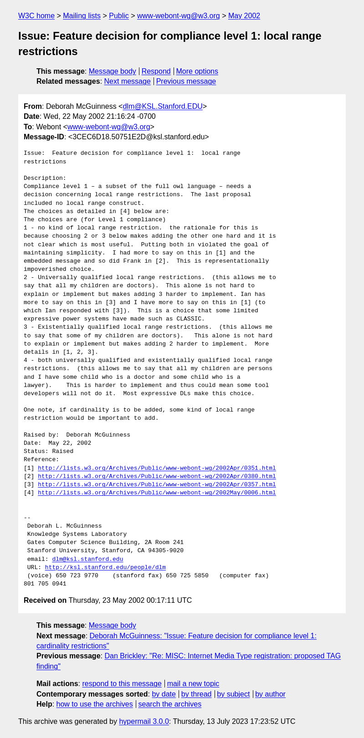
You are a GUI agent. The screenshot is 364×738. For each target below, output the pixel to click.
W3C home (36, 16)
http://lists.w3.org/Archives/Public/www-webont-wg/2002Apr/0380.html (157, 477)
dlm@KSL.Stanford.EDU (162, 106)
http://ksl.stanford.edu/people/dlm (105, 568)
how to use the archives (94, 704)
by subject (233, 694)
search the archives (170, 704)
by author (270, 694)
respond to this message (121, 683)
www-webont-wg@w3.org (178, 16)
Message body (112, 71)
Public (119, 16)
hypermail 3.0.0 (144, 721)
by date (163, 694)
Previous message (186, 81)
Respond (156, 71)
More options (197, 71)
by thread (196, 694)
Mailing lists (82, 16)
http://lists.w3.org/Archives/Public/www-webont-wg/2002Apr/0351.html (157, 468)
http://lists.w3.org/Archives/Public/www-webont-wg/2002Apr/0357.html (157, 485)
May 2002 (244, 16)
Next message (127, 81)
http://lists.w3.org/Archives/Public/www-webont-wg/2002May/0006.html (157, 493)
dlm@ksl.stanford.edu (87, 559)
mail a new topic (193, 683)
